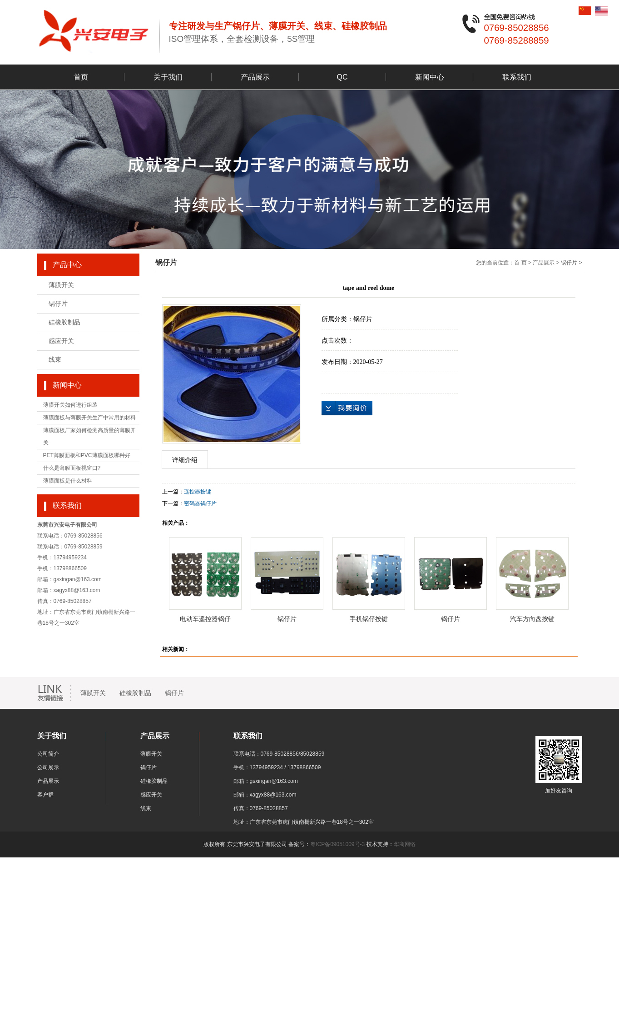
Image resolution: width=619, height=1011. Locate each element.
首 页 (520, 262)
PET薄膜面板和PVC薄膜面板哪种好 (86, 455)
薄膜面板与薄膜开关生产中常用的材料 (89, 417)
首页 (81, 77)
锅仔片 (58, 303)
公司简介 (48, 754)
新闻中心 (429, 77)
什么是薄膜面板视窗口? (72, 468)
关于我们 (168, 77)
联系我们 (516, 77)
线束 (55, 359)
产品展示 (255, 77)
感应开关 (61, 341)
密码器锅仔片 (200, 503)
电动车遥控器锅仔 (205, 619)
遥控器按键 (197, 491)
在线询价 (347, 408)
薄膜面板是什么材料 (67, 481)
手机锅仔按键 (369, 619)
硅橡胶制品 (64, 322)
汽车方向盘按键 (532, 619)
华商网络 (405, 844)
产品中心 (67, 265)
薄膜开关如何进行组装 (70, 405)
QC (342, 77)
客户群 (45, 795)
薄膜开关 (61, 285)
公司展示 (48, 767)
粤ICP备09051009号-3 (337, 844)
